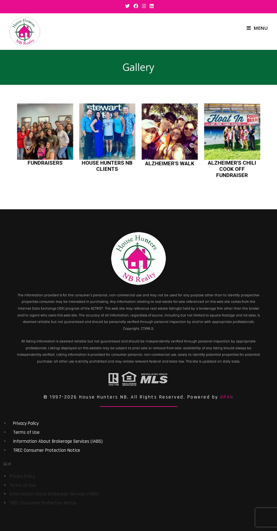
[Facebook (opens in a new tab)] (136, 6)
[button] (138, 464)
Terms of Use (26, 432)
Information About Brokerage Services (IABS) (58, 441)
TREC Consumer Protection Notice (46, 450)
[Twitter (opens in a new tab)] (127, 6)
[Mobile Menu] (257, 27)
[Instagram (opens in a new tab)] (144, 6)
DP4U (226, 397)
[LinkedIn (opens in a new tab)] (151, 6)
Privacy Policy (26, 423)
